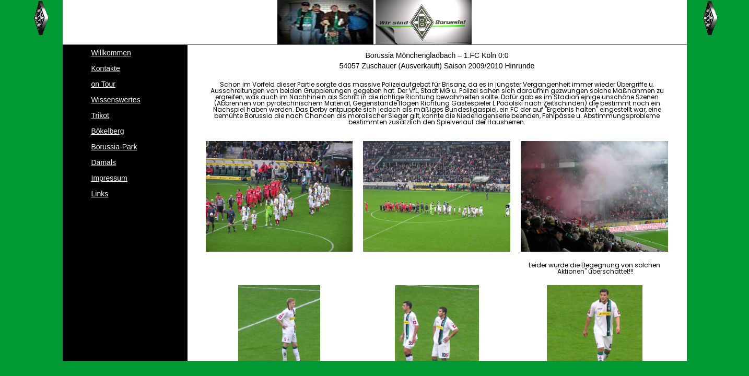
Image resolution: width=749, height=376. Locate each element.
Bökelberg (107, 131)
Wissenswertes (116, 100)
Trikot (100, 115)
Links (100, 194)
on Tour (103, 84)
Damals (103, 162)
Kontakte (105, 68)
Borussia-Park (114, 147)
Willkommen (111, 53)
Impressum (109, 178)
